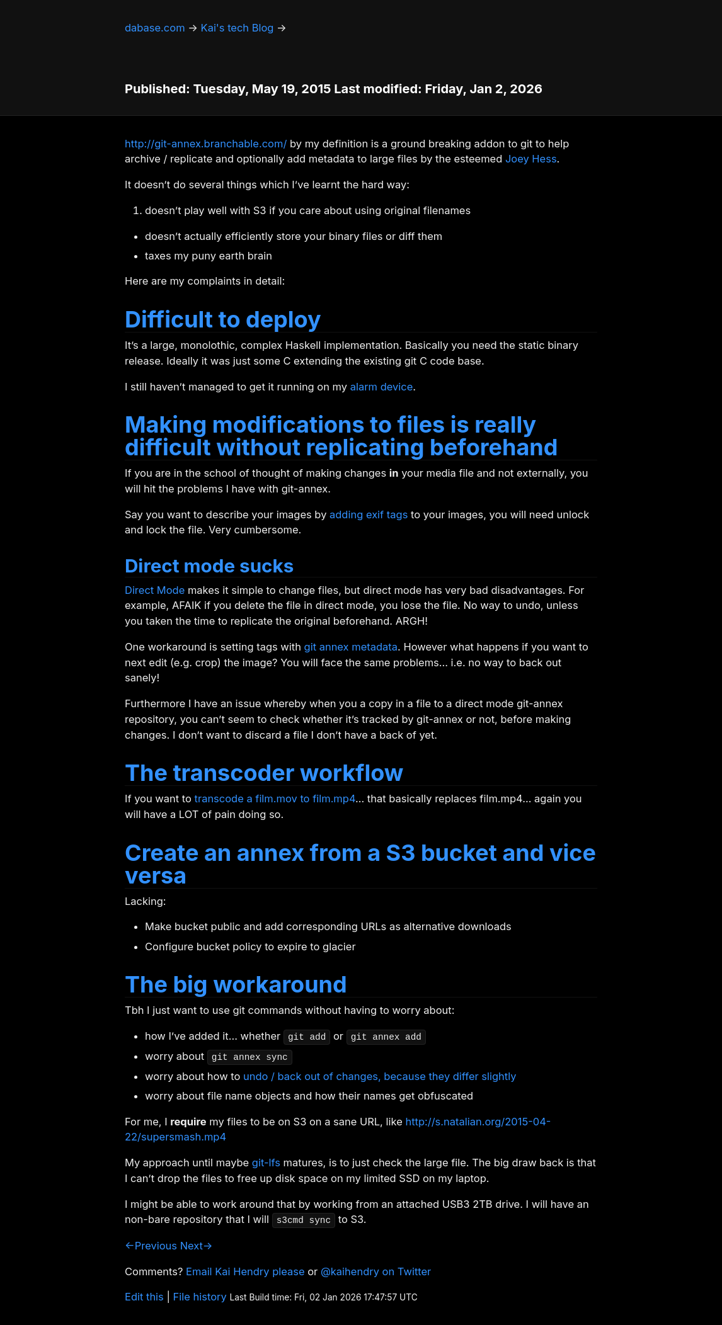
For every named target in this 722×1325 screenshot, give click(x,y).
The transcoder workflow (264, 773)
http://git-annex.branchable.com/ (206, 143)
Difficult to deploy (223, 319)
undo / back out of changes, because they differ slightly (380, 1076)
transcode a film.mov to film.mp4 (275, 798)
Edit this (144, 1296)
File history (200, 1296)
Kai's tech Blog (237, 27)
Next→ (196, 1245)
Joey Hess (531, 158)
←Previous (151, 1245)
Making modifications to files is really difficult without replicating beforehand (341, 436)
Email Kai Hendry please (245, 1271)
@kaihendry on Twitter (376, 1271)
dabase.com (155, 27)
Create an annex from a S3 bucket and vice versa (360, 864)
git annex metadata (351, 646)
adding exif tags (368, 514)
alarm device (381, 386)
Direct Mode (155, 590)
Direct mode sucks (209, 565)
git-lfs (266, 1162)
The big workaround (236, 984)
